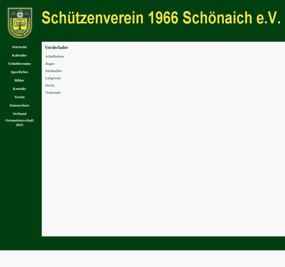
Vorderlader (53, 93)
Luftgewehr (53, 78)
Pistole (50, 85)
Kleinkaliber (53, 71)
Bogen (49, 64)
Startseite (19, 47)
